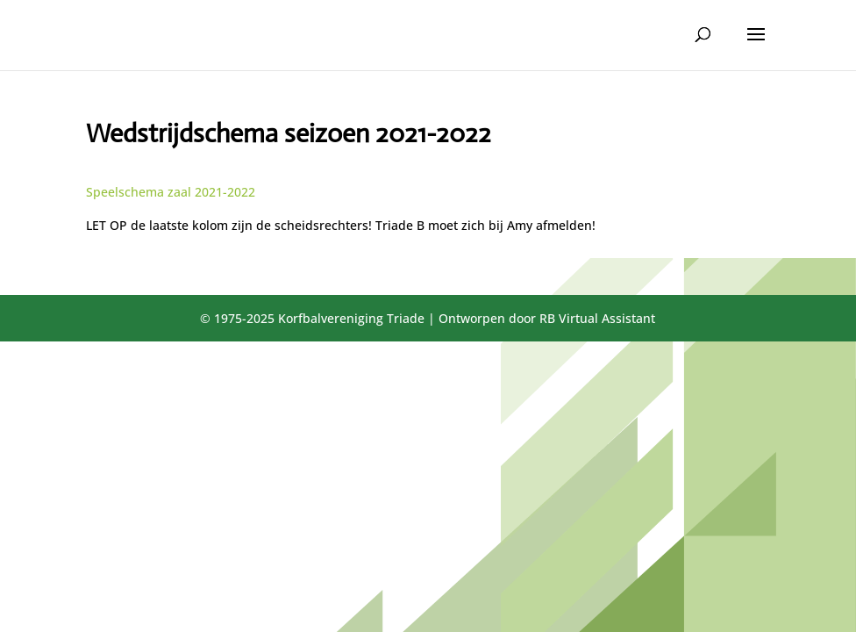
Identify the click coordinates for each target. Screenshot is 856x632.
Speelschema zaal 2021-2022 (170, 191)
